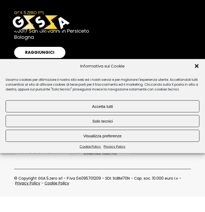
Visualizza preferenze (102, 135)
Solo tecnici (102, 121)
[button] (196, 66)
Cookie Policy (90, 147)
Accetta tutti (102, 106)
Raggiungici (39, 52)
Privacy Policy (114, 147)
